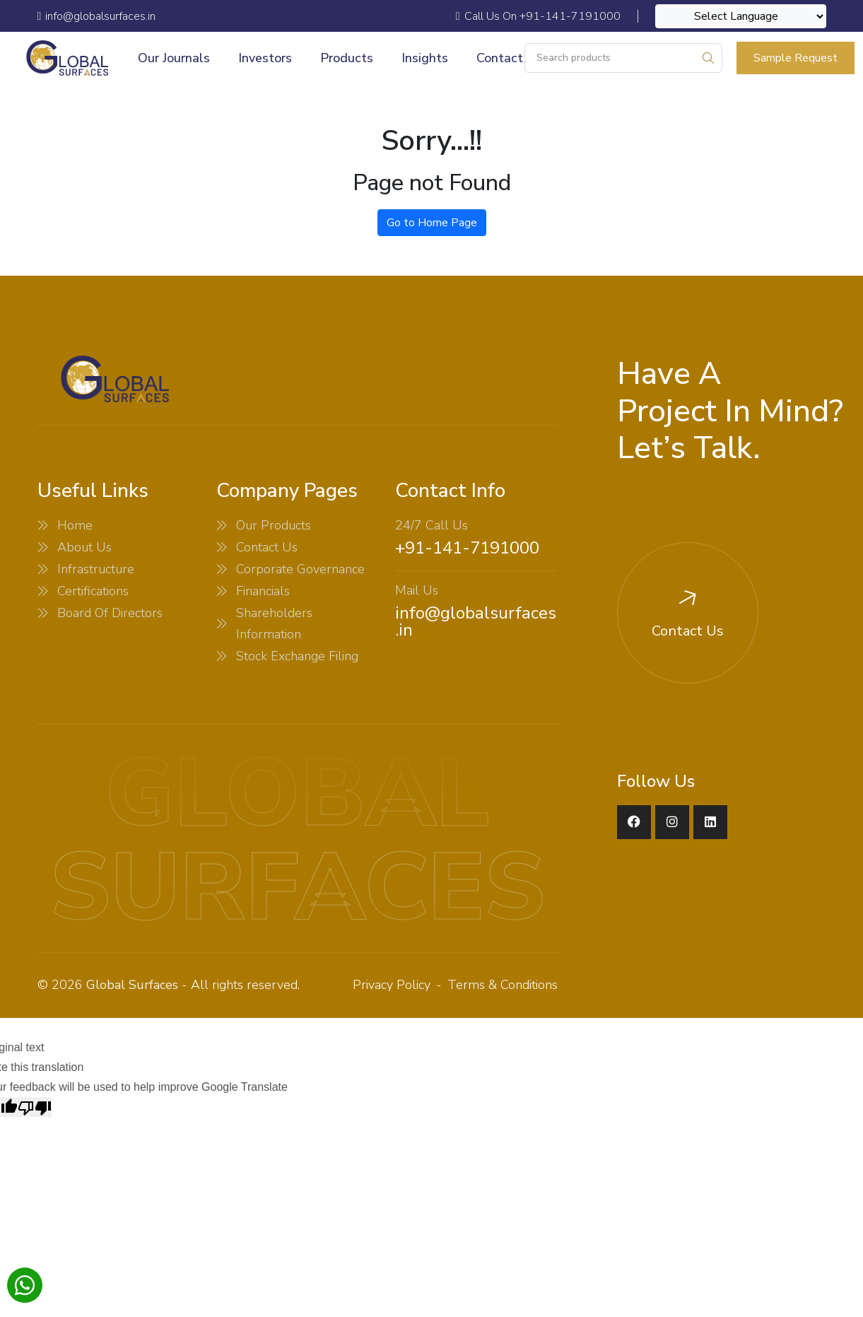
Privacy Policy (391, 984)
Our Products (273, 525)
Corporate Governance (300, 569)
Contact (499, 57)
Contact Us (267, 547)
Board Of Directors (110, 612)
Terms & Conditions (502, 984)
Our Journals (174, 57)
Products (346, 57)
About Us (84, 547)
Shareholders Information (274, 623)
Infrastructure (95, 569)
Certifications (93, 591)
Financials (263, 591)
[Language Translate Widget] (740, 16)
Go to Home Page (432, 222)
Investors (265, 57)
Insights (424, 57)
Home (75, 525)
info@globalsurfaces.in (475, 621)
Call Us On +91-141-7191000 (538, 16)
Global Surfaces (132, 984)
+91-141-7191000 (467, 547)
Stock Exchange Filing (297, 656)
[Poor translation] (35, 1107)
